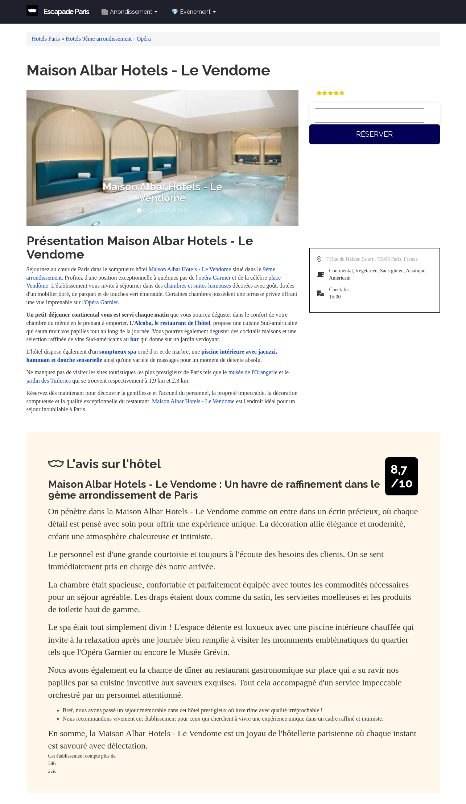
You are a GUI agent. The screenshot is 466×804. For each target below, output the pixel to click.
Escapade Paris (66, 11)
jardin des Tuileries (48, 381)
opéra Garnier (214, 278)
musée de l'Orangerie (252, 372)
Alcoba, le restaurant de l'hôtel (172, 323)
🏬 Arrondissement (129, 11)
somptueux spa (117, 352)
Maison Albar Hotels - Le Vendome (190, 269)
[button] (46, 158)
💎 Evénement (193, 11)
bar (134, 339)
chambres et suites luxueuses (197, 286)
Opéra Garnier (101, 302)
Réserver (374, 134)
